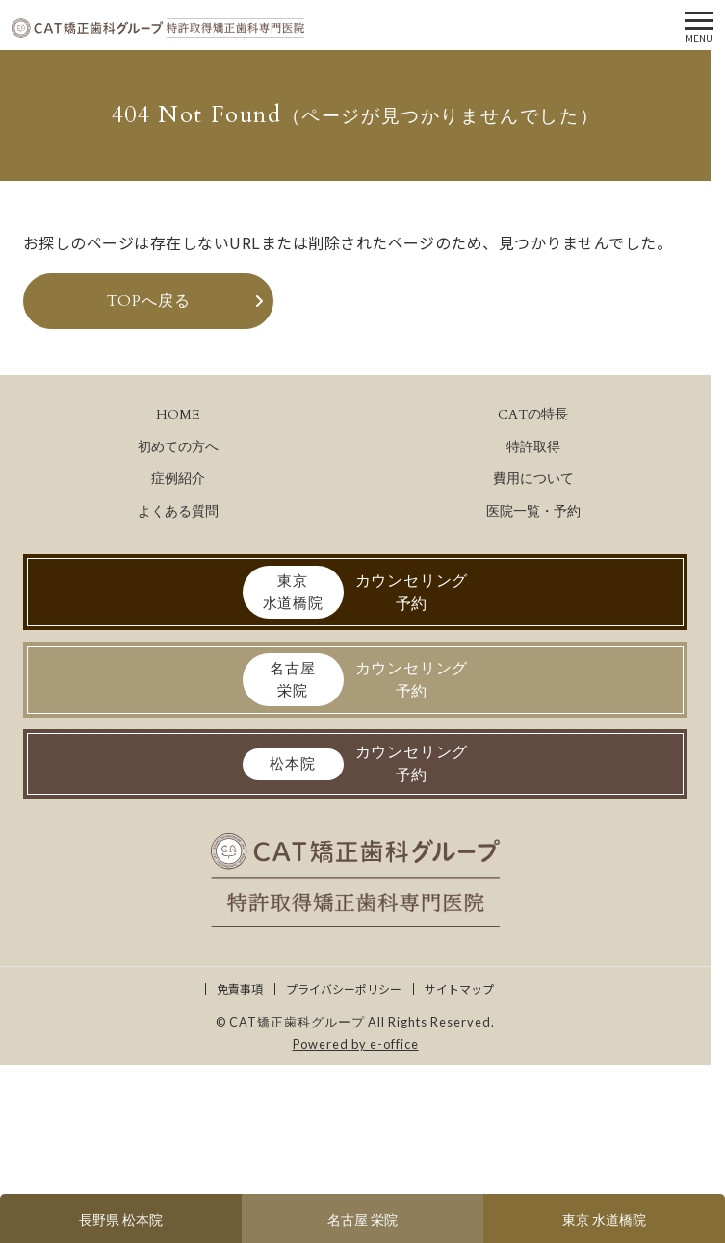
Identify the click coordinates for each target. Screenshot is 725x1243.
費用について (533, 478)
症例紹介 (178, 478)
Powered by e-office (356, 1044)
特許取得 (533, 447)
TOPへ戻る (149, 301)
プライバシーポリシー (343, 988)
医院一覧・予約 (533, 511)
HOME (178, 414)
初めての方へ (178, 447)
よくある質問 (178, 511)
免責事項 (240, 988)
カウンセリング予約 (356, 592)
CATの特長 (533, 414)
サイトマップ (459, 988)
